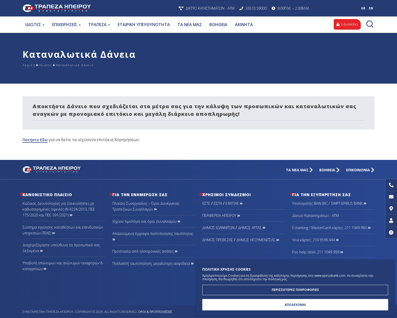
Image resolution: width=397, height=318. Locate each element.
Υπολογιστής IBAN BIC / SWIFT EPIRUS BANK (329, 203)
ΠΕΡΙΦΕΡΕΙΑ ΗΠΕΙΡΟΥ (221, 215)
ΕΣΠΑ (218, 203)
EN (371, 8)
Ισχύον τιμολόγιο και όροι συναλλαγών (146, 221)
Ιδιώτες (50, 65)
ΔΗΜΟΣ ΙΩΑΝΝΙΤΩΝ (218, 227)
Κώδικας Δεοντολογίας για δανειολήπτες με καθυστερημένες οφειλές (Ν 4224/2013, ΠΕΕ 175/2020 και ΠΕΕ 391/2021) (59, 209)
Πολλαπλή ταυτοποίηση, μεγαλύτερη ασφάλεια (153, 263)
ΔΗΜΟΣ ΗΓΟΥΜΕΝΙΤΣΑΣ (257, 239)
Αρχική (30, 65)
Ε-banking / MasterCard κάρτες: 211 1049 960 (331, 227)
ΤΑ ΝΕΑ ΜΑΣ (189, 24)
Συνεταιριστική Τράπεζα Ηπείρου (89, 8)
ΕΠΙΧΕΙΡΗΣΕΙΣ (66, 24)
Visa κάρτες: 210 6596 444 (315, 239)
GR (363, 8)
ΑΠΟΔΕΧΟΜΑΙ (295, 304)
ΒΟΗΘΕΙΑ (218, 24)
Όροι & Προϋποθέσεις (155, 312)
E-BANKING (346, 24)
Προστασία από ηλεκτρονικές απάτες (144, 251)
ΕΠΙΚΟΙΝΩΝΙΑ (360, 170)
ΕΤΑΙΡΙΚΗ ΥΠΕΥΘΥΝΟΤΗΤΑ (143, 24)
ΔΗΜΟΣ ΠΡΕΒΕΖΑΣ (217, 239)
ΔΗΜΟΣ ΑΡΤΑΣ (251, 227)
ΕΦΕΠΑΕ (234, 203)
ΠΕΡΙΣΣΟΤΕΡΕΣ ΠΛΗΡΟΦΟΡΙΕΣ (295, 288)
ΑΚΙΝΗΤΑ (244, 24)
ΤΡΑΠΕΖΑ (99, 24)
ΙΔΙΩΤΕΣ (34, 24)
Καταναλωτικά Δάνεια (88, 65)
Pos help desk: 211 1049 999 (317, 252)
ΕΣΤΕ (206, 203)
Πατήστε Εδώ (36, 139)
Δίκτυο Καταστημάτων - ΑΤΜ (315, 215)
